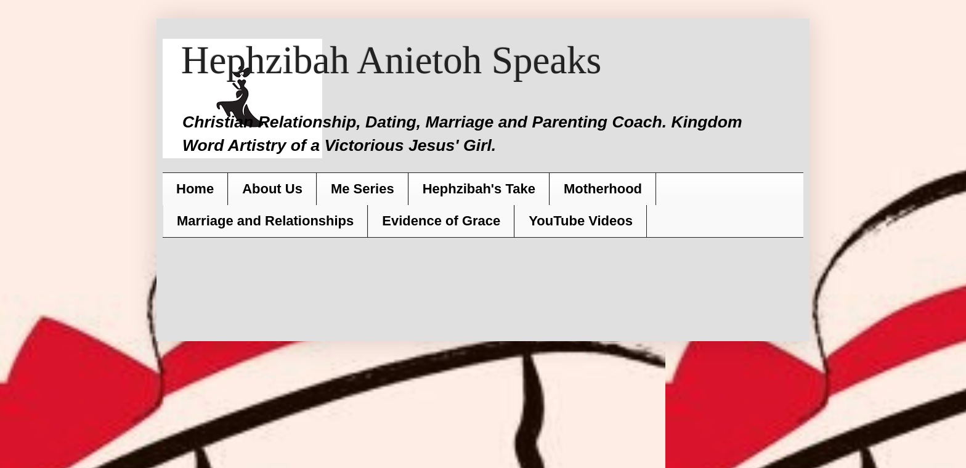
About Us (272, 188)
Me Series (362, 188)
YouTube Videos (581, 220)
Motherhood (603, 188)
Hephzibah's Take (479, 188)
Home (195, 188)
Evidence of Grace (441, 220)
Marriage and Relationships (265, 220)
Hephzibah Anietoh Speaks (391, 60)
